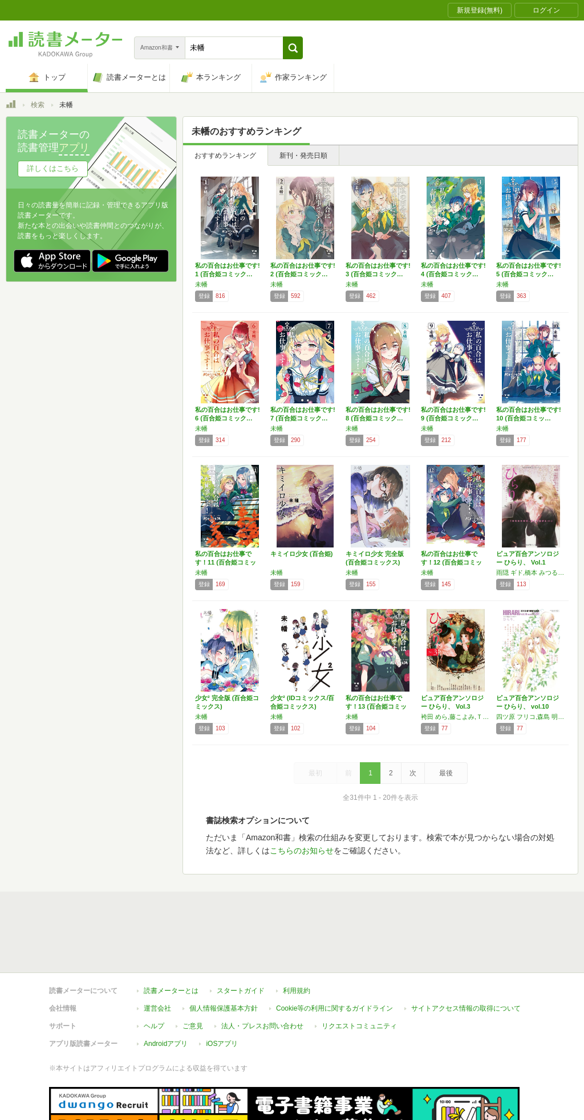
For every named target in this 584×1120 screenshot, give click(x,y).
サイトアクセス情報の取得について (466, 956)
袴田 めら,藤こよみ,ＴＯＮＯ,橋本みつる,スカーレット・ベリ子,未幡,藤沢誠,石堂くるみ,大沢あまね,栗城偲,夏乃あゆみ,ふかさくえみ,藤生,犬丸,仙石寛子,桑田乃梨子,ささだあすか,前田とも (455, 716)
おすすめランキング (225, 156)
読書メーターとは (171, 938)
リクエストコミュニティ (359, 973)
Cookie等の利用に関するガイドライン (334, 956)
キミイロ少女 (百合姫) (301, 553)
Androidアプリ (166, 991)
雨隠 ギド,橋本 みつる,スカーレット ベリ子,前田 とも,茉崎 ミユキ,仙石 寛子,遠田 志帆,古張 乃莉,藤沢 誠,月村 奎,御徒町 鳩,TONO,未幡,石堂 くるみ (531, 572)
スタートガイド (241, 938)
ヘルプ (154, 973)
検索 (37, 105)
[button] (293, 47)
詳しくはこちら (53, 168)
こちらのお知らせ (302, 850)
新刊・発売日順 (303, 156)
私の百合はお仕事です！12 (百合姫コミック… (451, 562)
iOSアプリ (222, 991)
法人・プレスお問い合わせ (262, 973)
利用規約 (296, 938)
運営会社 (157, 956)
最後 (446, 773)
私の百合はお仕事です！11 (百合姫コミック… (225, 562)
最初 (315, 773)
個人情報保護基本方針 (223, 956)
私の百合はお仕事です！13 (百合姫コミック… (376, 706)
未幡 (201, 284)
